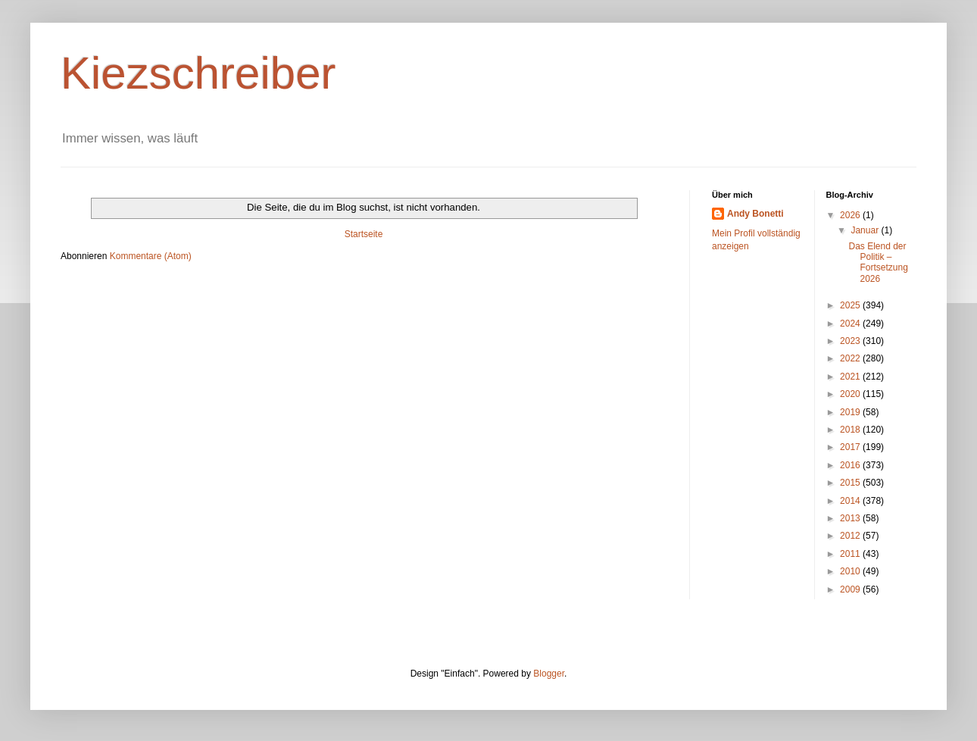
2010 (851, 571)
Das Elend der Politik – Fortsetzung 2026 (877, 262)
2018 (851, 429)
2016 (851, 465)
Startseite (364, 234)
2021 (851, 376)
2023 (851, 341)
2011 (851, 554)
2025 (851, 305)
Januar (866, 230)
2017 (851, 447)
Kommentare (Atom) (151, 256)
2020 (851, 394)
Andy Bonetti (755, 213)
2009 (851, 589)
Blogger (548, 673)
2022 (851, 358)
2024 (851, 323)
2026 (851, 215)
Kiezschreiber (198, 73)
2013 (851, 518)
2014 (851, 501)
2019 (851, 412)
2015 (851, 482)
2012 (851, 535)
